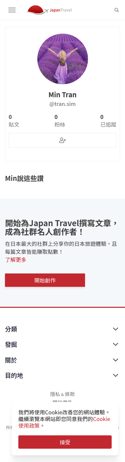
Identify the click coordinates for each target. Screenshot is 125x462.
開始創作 (45, 280)
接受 (65, 442)
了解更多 (15, 259)
